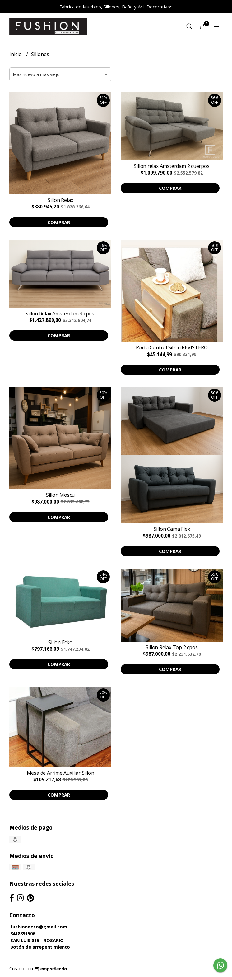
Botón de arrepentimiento (40, 947)
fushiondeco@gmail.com (38, 927)
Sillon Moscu (60, 494)
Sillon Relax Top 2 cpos (171, 647)
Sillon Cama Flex (172, 528)
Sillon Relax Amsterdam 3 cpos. (60, 313)
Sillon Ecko (60, 642)
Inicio (16, 54)
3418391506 (22, 933)
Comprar (59, 222)
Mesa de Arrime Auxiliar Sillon (60, 772)
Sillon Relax (60, 200)
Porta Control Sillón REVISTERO (172, 347)
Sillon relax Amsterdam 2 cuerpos (171, 166)
